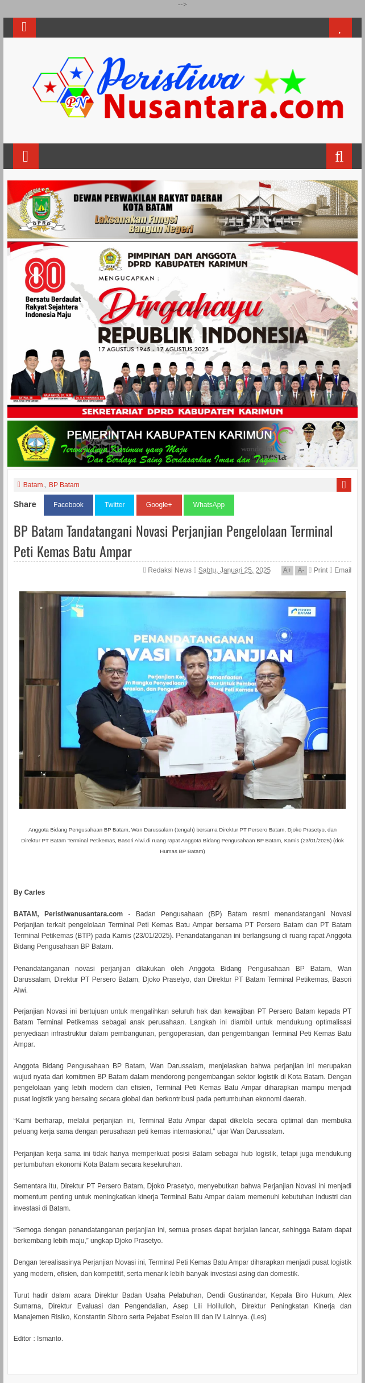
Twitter (115, 505)
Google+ (159, 505)
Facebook (68, 505)
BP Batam (64, 485)
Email (340, 570)
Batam (33, 485)
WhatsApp (209, 505)
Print (318, 570)
